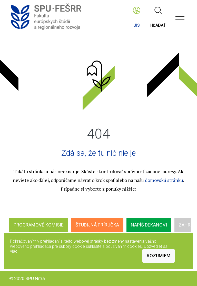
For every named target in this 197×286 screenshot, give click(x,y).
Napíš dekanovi (149, 225)
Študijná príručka (97, 225)
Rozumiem (158, 255)
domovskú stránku (164, 180)
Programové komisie (39, 225)
